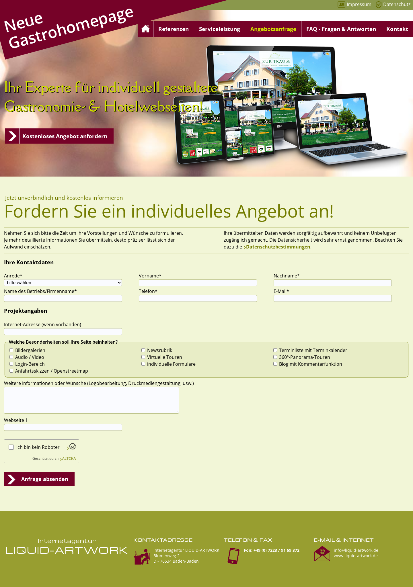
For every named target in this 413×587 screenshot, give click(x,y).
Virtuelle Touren (164, 357)
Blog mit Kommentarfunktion (310, 364)
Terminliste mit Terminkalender (313, 350)
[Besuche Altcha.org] (71, 448)
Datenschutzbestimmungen (278, 247)
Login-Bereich (30, 364)
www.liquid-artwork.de (356, 555)
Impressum (359, 4)
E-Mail (284, 291)
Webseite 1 (16, 420)
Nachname (287, 275)
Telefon (149, 291)
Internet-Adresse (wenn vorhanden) (42, 324)
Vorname (150, 275)
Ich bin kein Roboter (38, 447)
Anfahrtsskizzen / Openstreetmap (51, 371)
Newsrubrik (159, 350)
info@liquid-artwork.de (356, 550)
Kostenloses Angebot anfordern (64, 136)
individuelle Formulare (171, 364)
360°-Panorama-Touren (304, 357)
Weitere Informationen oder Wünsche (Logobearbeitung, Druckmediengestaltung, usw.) (99, 383)
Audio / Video (29, 357)
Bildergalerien (30, 350)
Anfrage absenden (44, 479)
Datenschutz (397, 4)
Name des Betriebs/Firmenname (40, 291)
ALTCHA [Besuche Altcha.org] (69, 458)
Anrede (14, 275)
